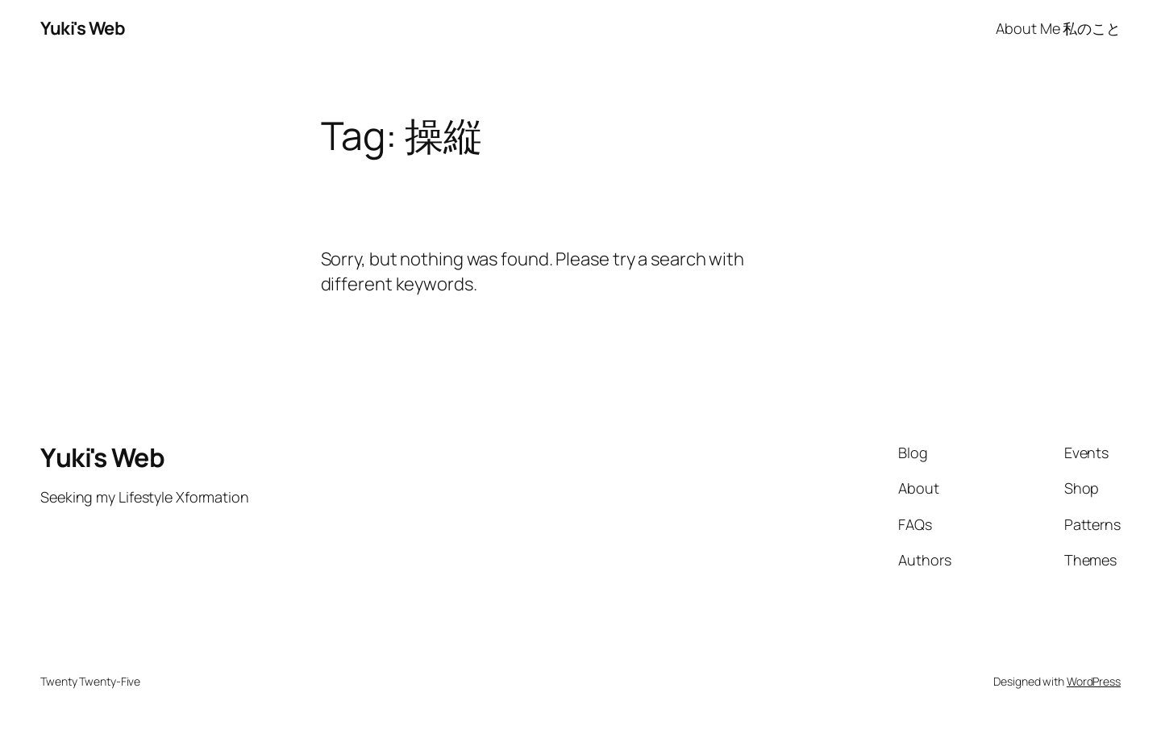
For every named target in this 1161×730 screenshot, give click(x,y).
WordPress (1094, 681)
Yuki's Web (82, 28)
